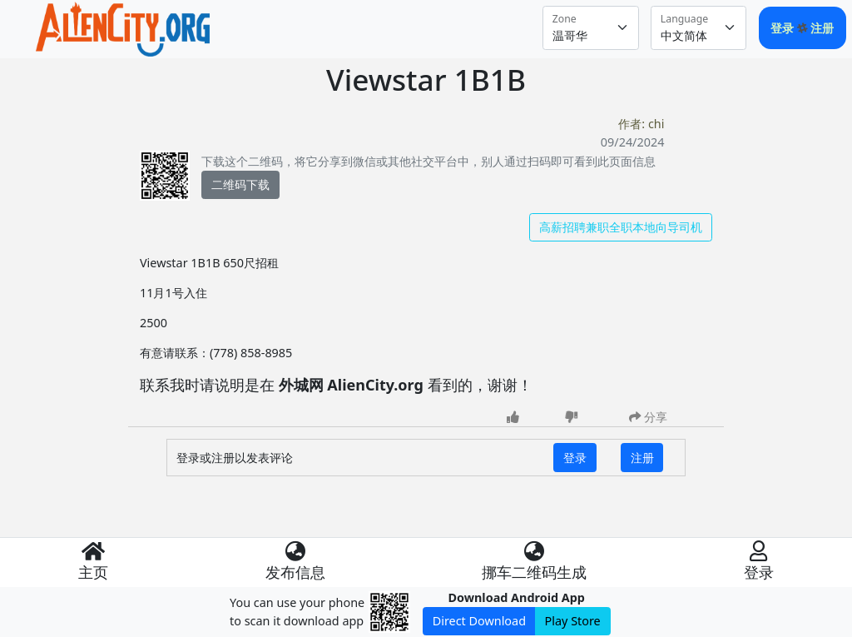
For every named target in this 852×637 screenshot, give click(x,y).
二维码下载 (240, 184)
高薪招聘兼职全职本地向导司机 (620, 227)
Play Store (573, 621)
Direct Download (479, 621)
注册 (822, 28)
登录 (783, 28)
